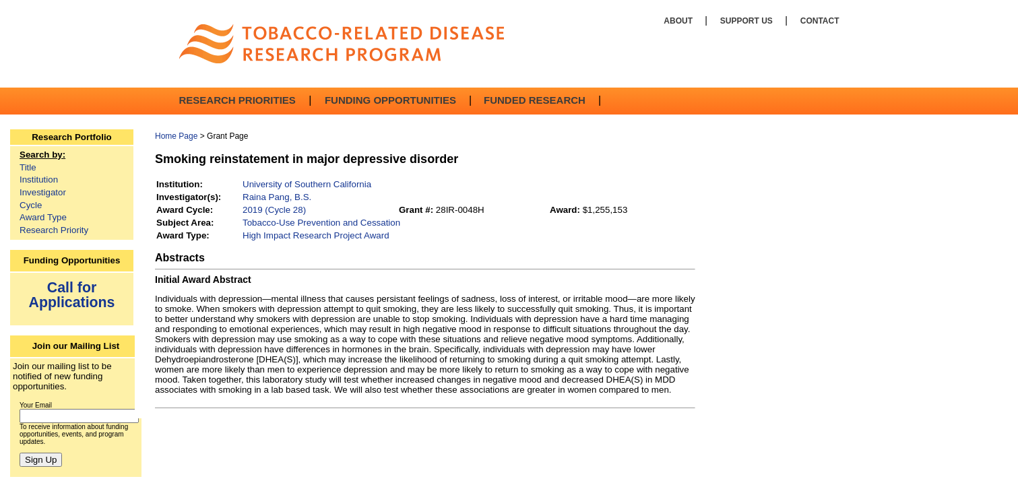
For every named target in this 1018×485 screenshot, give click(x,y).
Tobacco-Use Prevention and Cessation (321, 223)
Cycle (31, 205)
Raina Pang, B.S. (277, 197)
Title (28, 167)
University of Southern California (307, 184)
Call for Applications (72, 295)
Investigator (43, 192)
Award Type (43, 217)
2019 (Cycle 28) (274, 210)
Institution (39, 179)
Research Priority (54, 230)
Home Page (176, 136)
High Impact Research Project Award (316, 235)
